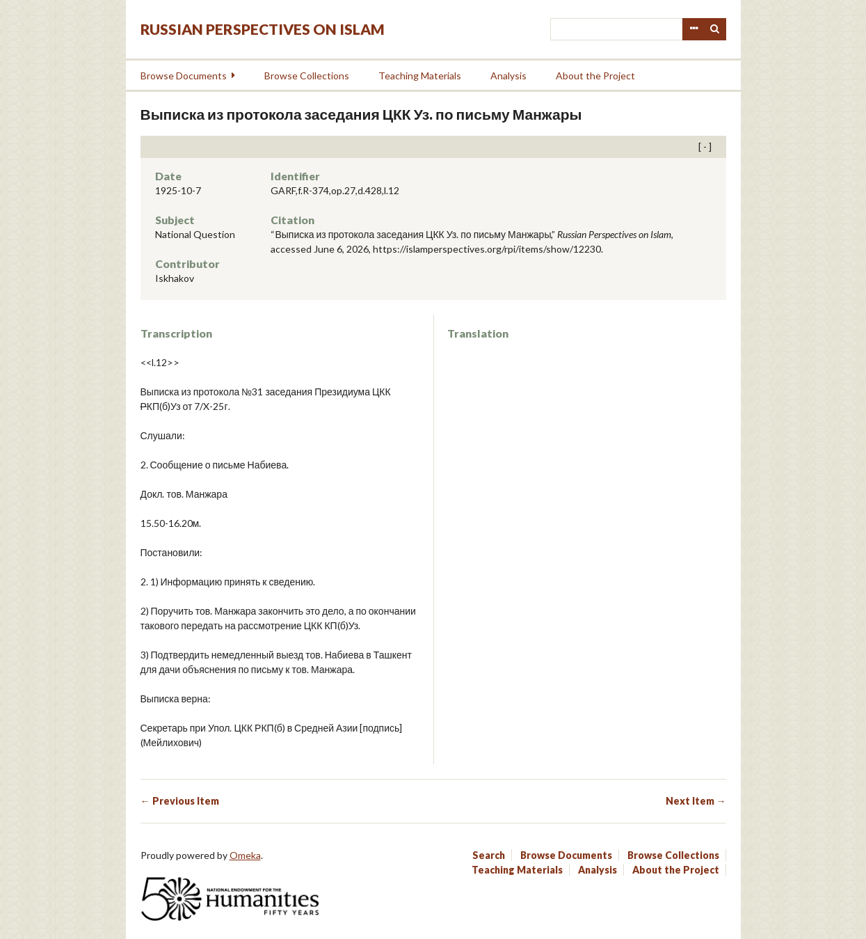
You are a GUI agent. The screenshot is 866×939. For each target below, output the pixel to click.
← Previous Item (180, 801)
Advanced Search (693, 29)
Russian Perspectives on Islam (263, 29)
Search (715, 29)
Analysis (508, 75)
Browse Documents (184, 75)
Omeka (245, 855)
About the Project (595, 75)
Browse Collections (306, 75)
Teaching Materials (419, 75)
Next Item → (696, 801)
